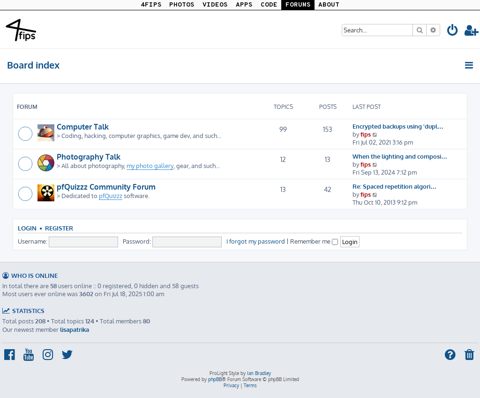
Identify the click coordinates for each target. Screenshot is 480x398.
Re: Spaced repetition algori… (394, 186)
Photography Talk (88, 156)
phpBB (215, 379)
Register (59, 228)
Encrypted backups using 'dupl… (397, 126)
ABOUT (328, 5)
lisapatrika (74, 329)
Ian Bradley (259, 373)
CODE (269, 5)
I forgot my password (255, 241)
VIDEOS (215, 5)
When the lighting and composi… (399, 156)
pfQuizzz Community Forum (106, 186)
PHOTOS (182, 5)
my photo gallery (150, 165)
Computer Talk (83, 126)
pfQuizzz (110, 195)
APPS (244, 5)
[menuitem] (453, 31)
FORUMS (298, 5)
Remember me (314, 241)
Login (27, 228)
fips (365, 134)
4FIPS (151, 5)
